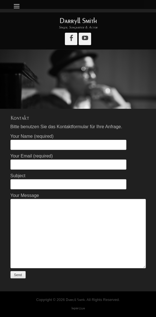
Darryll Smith (78, 21)
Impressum (78, 308)
